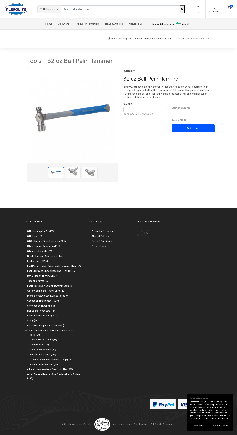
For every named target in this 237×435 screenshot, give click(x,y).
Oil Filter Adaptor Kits (41, 231)
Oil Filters (34, 236)
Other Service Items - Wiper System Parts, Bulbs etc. (55, 376)
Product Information (87, 23)
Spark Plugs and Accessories (45, 256)
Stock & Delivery (100, 236)
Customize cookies (219, 426)
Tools (35, 335)
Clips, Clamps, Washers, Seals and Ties (50, 369)
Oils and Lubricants (39, 251)
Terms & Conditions (102, 241)
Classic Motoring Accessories (45, 325)
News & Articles (114, 23)
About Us (63, 23)
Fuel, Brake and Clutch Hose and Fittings (51, 271)
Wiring (33, 320)
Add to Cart (193, 128)
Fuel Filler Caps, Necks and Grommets (49, 286)
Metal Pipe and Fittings (42, 276)
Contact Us (136, 23)
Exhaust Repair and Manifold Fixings (51, 359)
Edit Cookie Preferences (163, 424)
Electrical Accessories (42, 315)
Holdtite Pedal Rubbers (44, 364)
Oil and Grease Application (43, 246)
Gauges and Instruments (43, 300)
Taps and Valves (38, 281)
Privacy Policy (99, 246)
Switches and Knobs (41, 305)
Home (48, 23)
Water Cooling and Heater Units (46, 291)
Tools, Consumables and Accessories (50, 330)
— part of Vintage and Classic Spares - (122, 424)
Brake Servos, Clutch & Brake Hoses (48, 295)
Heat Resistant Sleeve (43, 339)
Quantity (128, 104)
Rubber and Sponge (43, 354)
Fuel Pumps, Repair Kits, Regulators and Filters (54, 266)
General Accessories (43, 349)
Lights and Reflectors (41, 310)
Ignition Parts (37, 261)
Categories (47, 9)
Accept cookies (199, 426)
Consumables (39, 344)
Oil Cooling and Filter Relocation (47, 241)
